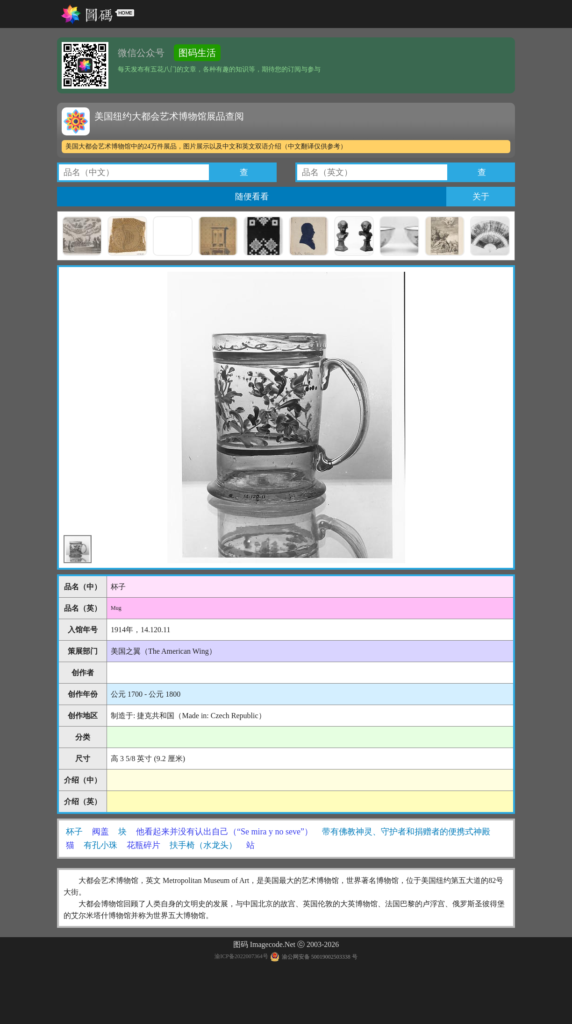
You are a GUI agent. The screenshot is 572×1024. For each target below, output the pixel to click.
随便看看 (252, 196)
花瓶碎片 (143, 845)
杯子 (74, 831)
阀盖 (100, 831)
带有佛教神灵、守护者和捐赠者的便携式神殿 (406, 831)
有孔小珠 (100, 845)
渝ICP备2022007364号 (241, 956)
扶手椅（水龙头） (203, 845)
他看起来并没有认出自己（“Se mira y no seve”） (224, 831)
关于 (480, 196)
